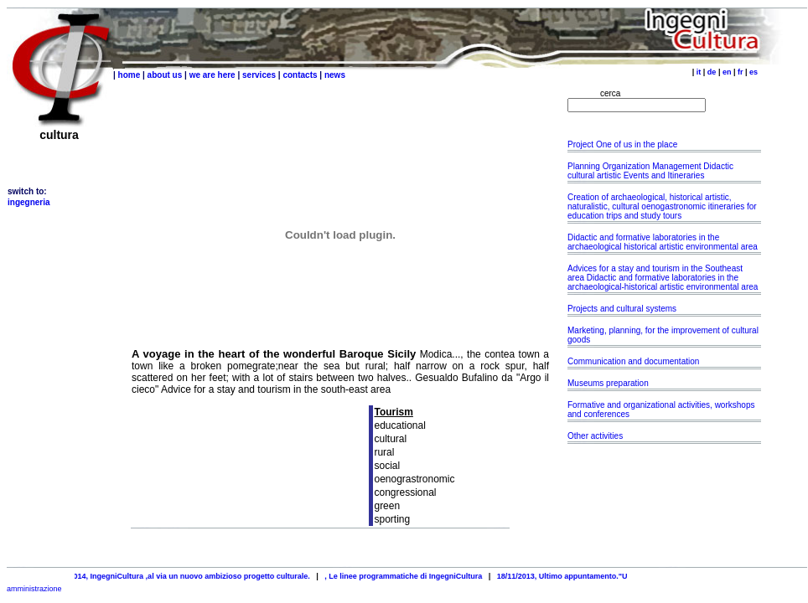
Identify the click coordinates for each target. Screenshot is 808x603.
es (753, 72)
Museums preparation (608, 383)
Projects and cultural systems (621, 308)
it (699, 72)
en (727, 72)
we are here (212, 75)
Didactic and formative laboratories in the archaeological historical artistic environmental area (662, 242)
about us (165, 75)
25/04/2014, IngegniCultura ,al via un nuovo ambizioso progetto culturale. (186, 576)
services (259, 75)
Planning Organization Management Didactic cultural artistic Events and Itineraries (650, 171)
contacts (299, 75)
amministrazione (34, 589)
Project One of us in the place (623, 144)
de (712, 72)
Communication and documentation (633, 361)
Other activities (595, 436)
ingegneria (29, 202)
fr (740, 72)
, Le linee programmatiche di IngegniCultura (410, 576)
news (334, 75)
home (129, 75)
